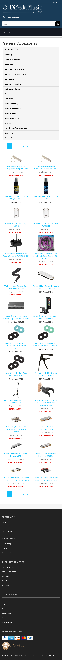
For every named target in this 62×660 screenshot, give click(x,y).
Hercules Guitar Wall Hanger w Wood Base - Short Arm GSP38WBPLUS (46, 402)
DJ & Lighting (6, 576)
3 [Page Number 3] (19, 146)
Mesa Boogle (6, 613)
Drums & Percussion (9, 572)
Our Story (5, 522)
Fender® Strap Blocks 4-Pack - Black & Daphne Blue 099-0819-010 (16, 345)
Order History (6, 544)
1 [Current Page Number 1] (10, 147)
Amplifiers (5, 585)
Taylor (4, 604)
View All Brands (7, 622)
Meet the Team (7, 527)
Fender (4, 600)
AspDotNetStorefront (49, 656)
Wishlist (4, 548)
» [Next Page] (28, 147)
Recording (5, 581)
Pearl (3, 618)
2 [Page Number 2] (15, 146)
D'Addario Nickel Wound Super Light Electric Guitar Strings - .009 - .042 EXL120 (46, 256)
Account (55, 2)
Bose (3, 609)
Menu (7, 32)
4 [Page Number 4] (24, 146)
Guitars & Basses (8, 567)
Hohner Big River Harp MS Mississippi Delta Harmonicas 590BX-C (16, 429)
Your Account (6, 553)
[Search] (22, 24)
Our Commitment (8, 531)
